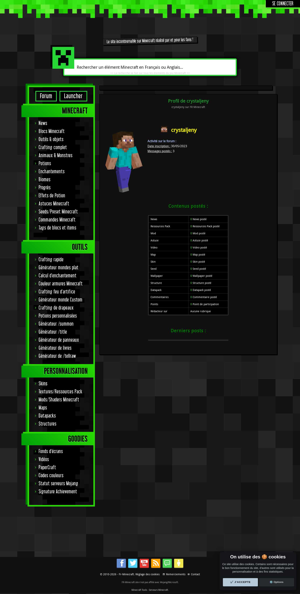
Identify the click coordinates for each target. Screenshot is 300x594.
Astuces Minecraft (54, 204)
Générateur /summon (56, 324)
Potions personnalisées (58, 316)
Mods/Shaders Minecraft (59, 400)
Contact (195, 574)
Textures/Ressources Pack (60, 392)
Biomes (45, 179)
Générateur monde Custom (60, 300)
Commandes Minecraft (57, 220)
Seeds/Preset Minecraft (58, 212)
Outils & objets (51, 139)
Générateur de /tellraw (57, 356)
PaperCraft (47, 467)
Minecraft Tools (139, 589)
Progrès (45, 187)
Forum (46, 96)
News (43, 123)
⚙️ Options (276, 582)
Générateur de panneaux (59, 340)
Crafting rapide (51, 259)
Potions (45, 163)
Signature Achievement (58, 491)
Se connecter (282, 4)
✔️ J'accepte (240, 582)
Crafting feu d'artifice (57, 292)
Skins (43, 383)
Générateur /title (53, 332)
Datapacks (47, 416)
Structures (47, 424)
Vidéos (44, 459)
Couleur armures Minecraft (61, 284)
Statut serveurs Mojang (58, 483)
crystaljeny (184, 129)
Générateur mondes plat (58, 267)
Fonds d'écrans (51, 451)
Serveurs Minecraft (158, 589)
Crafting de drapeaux (56, 308)
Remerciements (175, 574)
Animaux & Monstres (56, 155)
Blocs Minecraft (52, 131)
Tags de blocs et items (57, 228)
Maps (43, 408)
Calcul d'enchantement (58, 276)
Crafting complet (53, 147)
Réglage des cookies (147, 574)
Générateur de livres (55, 348)
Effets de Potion (52, 196)
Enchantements (52, 171)
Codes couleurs (51, 475)
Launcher (73, 96)
